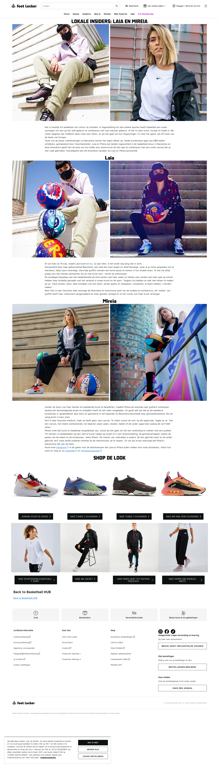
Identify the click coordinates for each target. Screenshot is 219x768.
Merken (107, 14)
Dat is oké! (93, 742)
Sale (133, 14)
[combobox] (80, 6)
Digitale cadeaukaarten (121, 704)
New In (97, 14)
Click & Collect (117, 692)
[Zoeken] (80, 6)
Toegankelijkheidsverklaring (26, 704)
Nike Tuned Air (120, 14)
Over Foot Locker (69, 687)
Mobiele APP (116, 715)
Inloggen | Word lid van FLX (186, 5)
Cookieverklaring (21, 687)
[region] (57, 750)
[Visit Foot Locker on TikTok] (173, 682)
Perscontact (67, 692)
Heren (66, 14)
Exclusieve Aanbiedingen (123, 687)
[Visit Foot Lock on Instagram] (160, 682)
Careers (66, 698)
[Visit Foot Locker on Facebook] (166, 682)
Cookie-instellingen (21, 715)
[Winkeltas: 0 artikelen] (205, 6)
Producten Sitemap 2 (71, 709)
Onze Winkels (118, 698)
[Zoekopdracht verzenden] (117, 6)
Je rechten (19, 709)
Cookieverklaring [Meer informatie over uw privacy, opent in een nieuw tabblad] (48, 757)
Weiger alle (93, 749)
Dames (76, 14)
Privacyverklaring (22, 692)
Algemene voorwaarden (24, 698)
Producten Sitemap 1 (71, 704)
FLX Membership (145, 14)
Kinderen (87, 14)
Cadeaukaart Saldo (120, 709)
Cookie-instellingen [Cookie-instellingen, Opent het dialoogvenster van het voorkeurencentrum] (93, 756)
